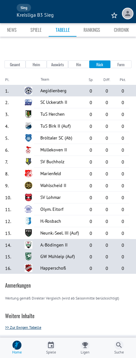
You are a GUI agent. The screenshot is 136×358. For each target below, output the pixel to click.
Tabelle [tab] (63, 29)
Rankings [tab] (92, 29)
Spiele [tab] (36, 29)
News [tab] (12, 29)
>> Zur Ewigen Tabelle (23, 327)
